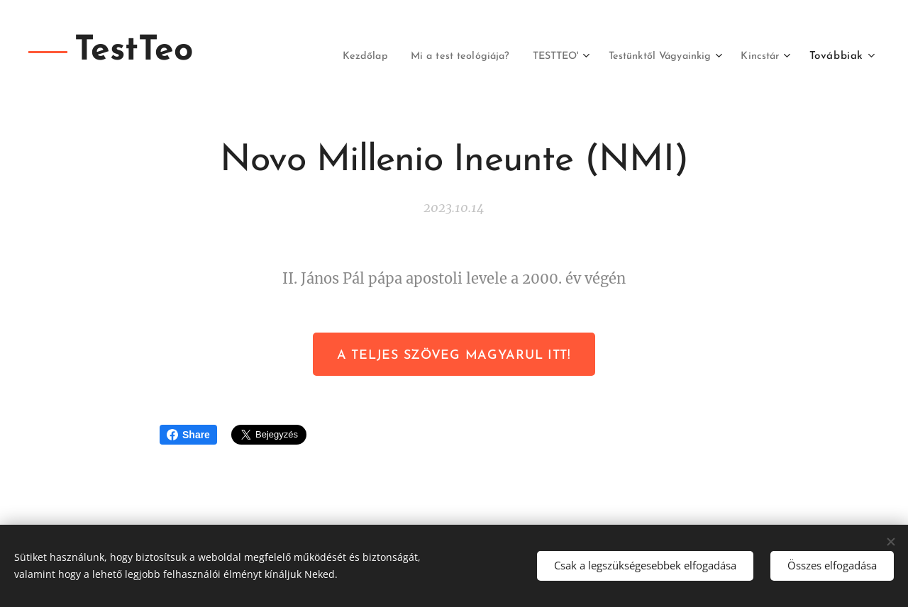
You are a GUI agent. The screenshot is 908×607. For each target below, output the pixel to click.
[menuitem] (326, 56)
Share (188, 434)
